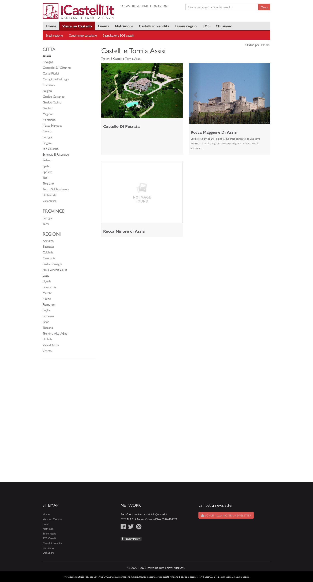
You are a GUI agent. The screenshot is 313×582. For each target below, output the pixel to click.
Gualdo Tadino (52, 102)
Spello (46, 166)
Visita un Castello (77, 25)
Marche (47, 292)
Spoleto (47, 171)
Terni (46, 223)
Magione (48, 113)
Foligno (47, 90)
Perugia (47, 137)
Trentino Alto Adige (55, 333)
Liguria (47, 281)
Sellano (47, 160)
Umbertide (49, 195)
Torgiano (48, 183)
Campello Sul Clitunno (57, 67)
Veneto (47, 350)
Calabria (48, 252)
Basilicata (48, 246)
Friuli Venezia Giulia (55, 269)
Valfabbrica (49, 200)
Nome (265, 44)
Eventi (103, 25)
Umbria (47, 339)
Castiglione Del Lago (56, 79)
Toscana (48, 327)
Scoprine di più (231, 576)
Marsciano (49, 119)
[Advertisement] (69, 422)
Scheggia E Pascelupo (56, 154)
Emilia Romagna (52, 263)
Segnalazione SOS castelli (118, 35)
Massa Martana (52, 125)
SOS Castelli (49, 538)
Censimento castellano (83, 35)
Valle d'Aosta (51, 345)
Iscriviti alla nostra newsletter (226, 515)
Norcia (47, 131)
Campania (49, 258)
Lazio (46, 275)
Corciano (49, 84)
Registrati (140, 6)
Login (125, 6)
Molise (47, 298)
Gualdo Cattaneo (54, 96)
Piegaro (47, 142)
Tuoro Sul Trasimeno (56, 189)
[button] (107, 90)
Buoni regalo (186, 25)
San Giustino (51, 148)
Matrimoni (124, 25)
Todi (45, 177)
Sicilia (46, 321)
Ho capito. (244, 576)
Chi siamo (224, 25)
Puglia (46, 310)
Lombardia (49, 287)
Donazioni (159, 6)
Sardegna (48, 316)
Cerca (264, 7)
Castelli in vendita (154, 25)
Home (51, 25)
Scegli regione (54, 35)
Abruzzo (48, 240)
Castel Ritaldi (51, 73)
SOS (206, 25)
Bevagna (48, 61)
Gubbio (47, 108)
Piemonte (48, 304)
